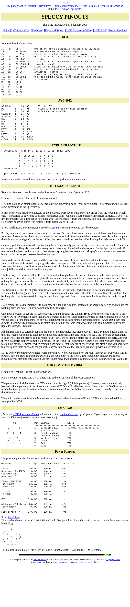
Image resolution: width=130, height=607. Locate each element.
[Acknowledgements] (70, 8)
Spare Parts (55, 249)
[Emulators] (59, 5)
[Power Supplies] (117, 30)
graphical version (68, 436)
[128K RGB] (100, 30)
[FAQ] (64, 2)
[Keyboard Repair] (54, 30)
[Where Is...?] (73, 5)
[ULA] (7, 30)
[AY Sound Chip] (20, 30)
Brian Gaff (19, 219)
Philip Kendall (39, 600)
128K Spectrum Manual (26, 436)
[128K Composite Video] (78, 30)
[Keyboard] (37, 30)
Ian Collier (14, 554)
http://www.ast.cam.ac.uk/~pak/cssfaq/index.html (76, 603)
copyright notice (113, 600)
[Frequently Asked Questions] (22, 5)
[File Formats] (90, 5)
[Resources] (45, 5)
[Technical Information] (111, 5)
